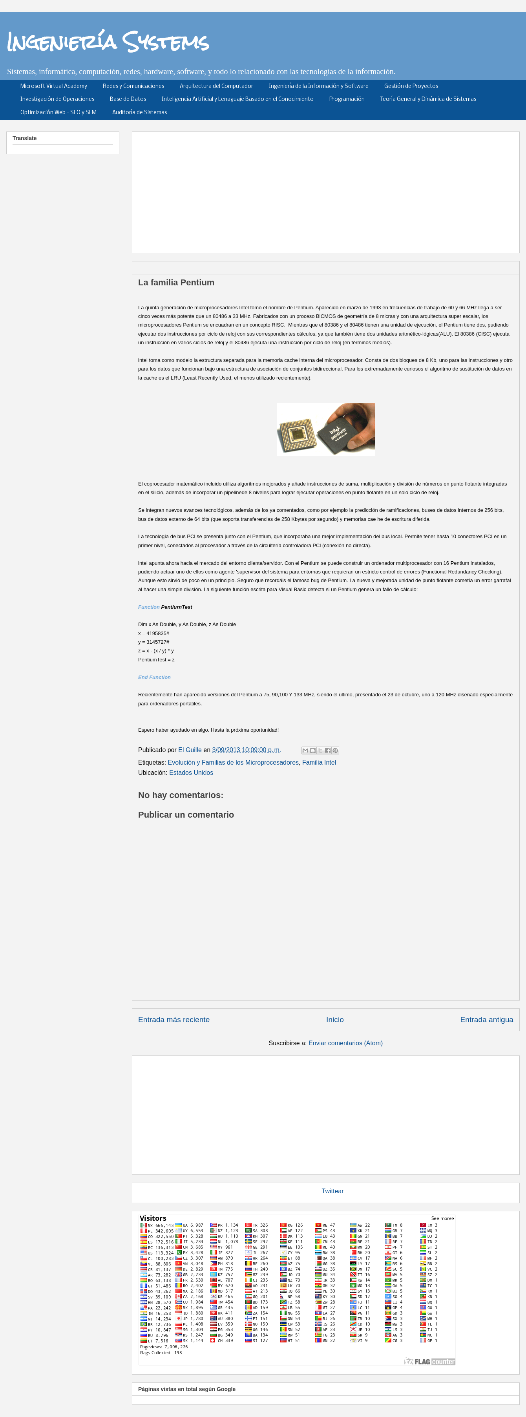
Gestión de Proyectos (411, 86)
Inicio (335, 1019)
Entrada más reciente (174, 1019)
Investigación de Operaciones (57, 99)
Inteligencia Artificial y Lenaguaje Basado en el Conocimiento (238, 99)
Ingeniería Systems (107, 41)
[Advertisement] (284, 190)
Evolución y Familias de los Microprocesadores (233, 762)
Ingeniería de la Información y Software (319, 86)
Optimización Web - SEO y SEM (58, 113)
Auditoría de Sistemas (139, 113)
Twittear (333, 1191)
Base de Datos (128, 99)
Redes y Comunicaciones (133, 86)
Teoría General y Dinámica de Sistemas (428, 99)
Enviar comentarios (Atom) (346, 1043)
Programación (347, 99)
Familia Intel (319, 762)
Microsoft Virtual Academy (53, 86)
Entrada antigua (486, 1019)
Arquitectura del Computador (216, 86)
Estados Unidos (191, 772)
